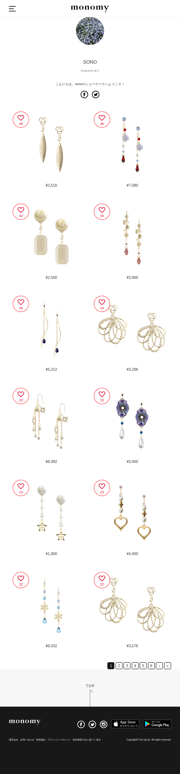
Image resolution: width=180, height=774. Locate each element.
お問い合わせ (27, 739)
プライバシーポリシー (59, 739)
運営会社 (13, 739)
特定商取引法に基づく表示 (87, 739)
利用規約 (40, 739)
